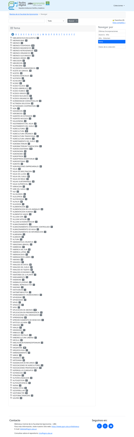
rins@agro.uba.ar (45, 433)
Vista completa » (119, 23)
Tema (101, 41)
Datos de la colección (107, 47)
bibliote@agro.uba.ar (28, 429)
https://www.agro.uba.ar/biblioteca (65, 426)
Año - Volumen (104, 38)
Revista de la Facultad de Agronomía (24, 14)
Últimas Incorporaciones (108, 31)
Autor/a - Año (104, 35)
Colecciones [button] (118, 5)
